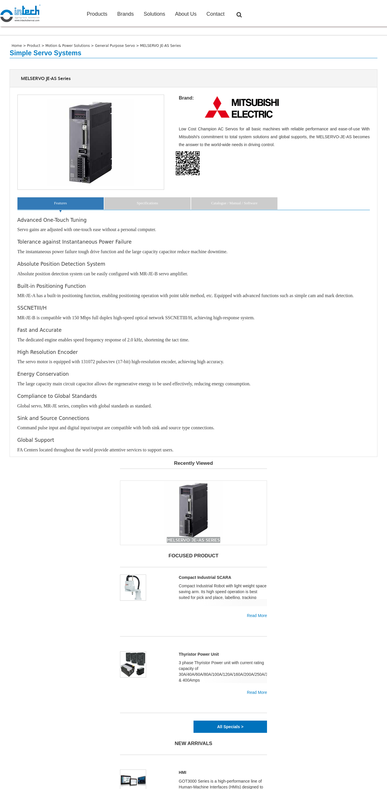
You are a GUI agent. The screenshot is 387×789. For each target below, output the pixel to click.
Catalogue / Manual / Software (234, 203)
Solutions (154, 14)
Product (34, 46)
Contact (216, 14)
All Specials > (230, 726)
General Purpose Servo (115, 46)
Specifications (147, 203)
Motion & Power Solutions (68, 46)
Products (97, 14)
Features (60, 203)
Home (17, 46)
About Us (186, 14)
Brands (125, 14)
